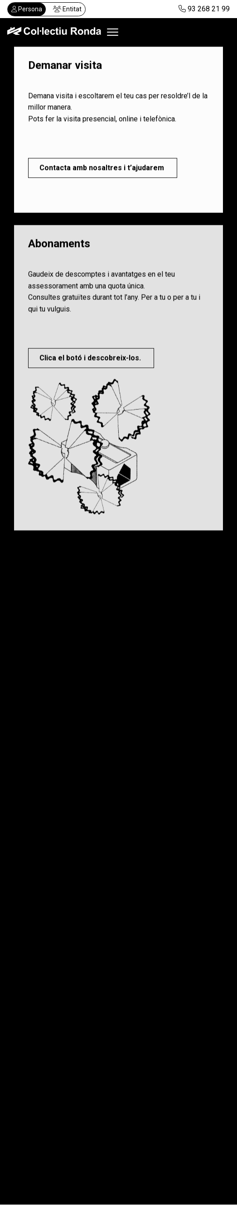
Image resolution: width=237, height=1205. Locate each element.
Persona (26, 9)
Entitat (67, 9)
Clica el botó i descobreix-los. (91, 359)
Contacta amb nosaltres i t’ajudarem (102, 168)
